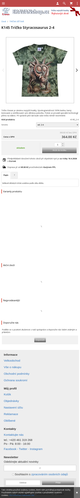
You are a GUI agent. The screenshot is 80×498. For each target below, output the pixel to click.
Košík (7, 394)
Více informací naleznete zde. (22, 495)
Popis (6, 175)
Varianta (4, 125)
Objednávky (11, 400)
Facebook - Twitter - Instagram (23, 449)
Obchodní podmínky (16, 373)
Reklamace (11, 414)
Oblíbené (9, 420)
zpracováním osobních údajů (49, 474)
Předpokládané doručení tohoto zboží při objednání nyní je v (42, 159)
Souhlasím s (40, 474)
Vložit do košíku (59, 150)
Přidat (58, 483)
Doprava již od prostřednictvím (31, 167)
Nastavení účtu (13, 407)
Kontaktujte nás (14, 434)
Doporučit (40, 340)
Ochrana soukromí (15, 380)
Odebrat (22, 483)
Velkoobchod (12, 360)
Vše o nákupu (12, 367)
